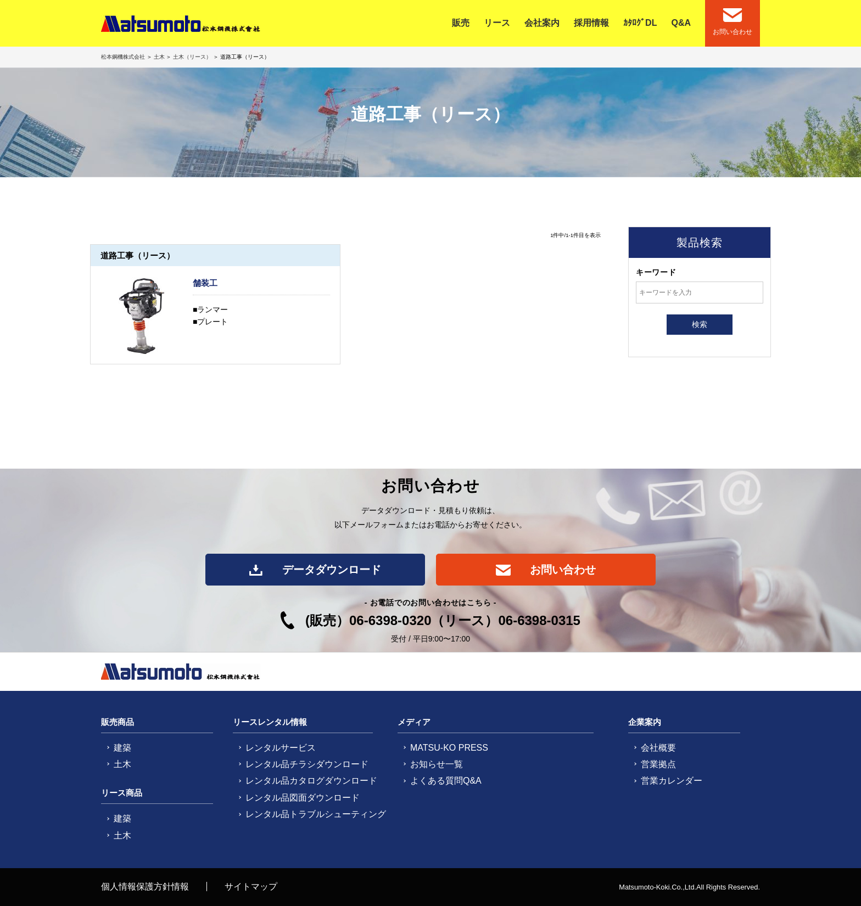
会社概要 (658, 747)
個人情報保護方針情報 (145, 886)
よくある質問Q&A (446, 780)
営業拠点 (658, 764)
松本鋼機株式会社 (124, 57)
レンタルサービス (280, 747)
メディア (414, 722)
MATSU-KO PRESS (449, 747)
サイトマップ (251, 886)
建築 (122, 747)
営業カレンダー (671, 780)
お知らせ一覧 (436, 764)
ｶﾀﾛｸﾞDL (640, 22)
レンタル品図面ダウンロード (302, 797)
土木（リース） (192, 57)
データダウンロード (315, 570)
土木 (159, 57)
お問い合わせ (546, 570)
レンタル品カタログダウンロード (311, 780)
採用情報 (591, 22)
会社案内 (542, 22)
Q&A (681, 22)
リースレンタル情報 (270, 722)
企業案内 (644, 722)
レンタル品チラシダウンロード (306, 764)
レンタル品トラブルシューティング (315, 814)
